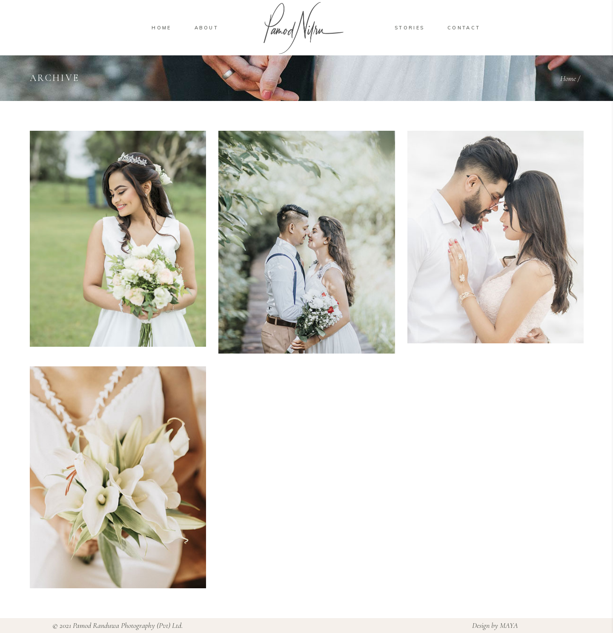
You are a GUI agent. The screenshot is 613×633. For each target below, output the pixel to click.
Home (568, 78)
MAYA (509, 625)
